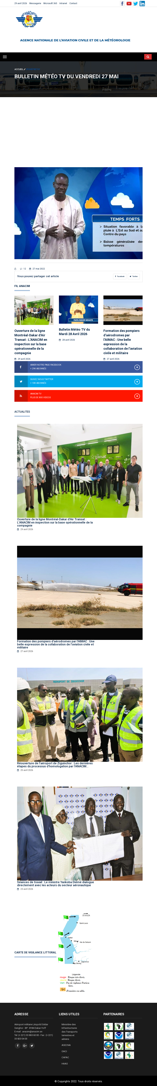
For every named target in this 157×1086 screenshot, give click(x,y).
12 (23, 269)
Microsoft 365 (50, 3)
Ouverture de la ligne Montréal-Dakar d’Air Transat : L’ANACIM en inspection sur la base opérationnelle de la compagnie (55, 522)
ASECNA (66, 1044)
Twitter (134, 276)
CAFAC (65, 1056)
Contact (73, 3)
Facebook (119, 276)
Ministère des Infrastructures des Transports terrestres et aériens (69, 1031)
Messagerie (35, 3)
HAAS (65, 1062)
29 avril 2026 (20, 3)
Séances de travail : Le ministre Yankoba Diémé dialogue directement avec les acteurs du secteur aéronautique (55, 883)
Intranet (63, 3)
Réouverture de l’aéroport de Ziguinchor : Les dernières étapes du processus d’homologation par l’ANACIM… (55, 764)
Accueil (20, 69)
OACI (64, 1050)
